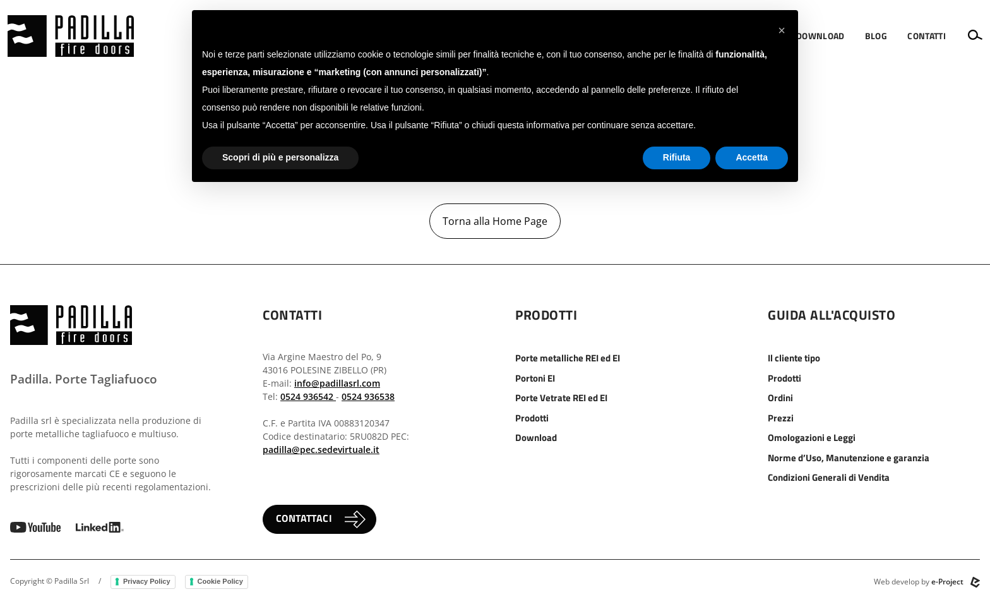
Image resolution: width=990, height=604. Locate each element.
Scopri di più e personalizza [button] (280, 157)
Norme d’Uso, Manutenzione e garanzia (848, 457)
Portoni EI (535, 378)
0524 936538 (368, 396)
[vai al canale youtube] (35, 526)
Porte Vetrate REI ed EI (561, 397)
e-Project (947, 581)
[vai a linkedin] (100, 526)
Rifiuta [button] (677, 157)
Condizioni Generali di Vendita (829, 477)
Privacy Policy (146, 581)
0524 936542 (308, 396)
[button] (820, 36)
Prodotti (532, 418)
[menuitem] (820, 36)
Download (536, 437)
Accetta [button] (752, 157)
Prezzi (781, 418)
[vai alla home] (71, 36)
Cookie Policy (220, 581)
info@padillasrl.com (337, 383)
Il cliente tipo (794, 358)
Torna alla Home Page (495, 221)
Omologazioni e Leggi (812, 437)
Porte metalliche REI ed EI (567, 358)
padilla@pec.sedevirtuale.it (321, 450)
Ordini (780, 397)
